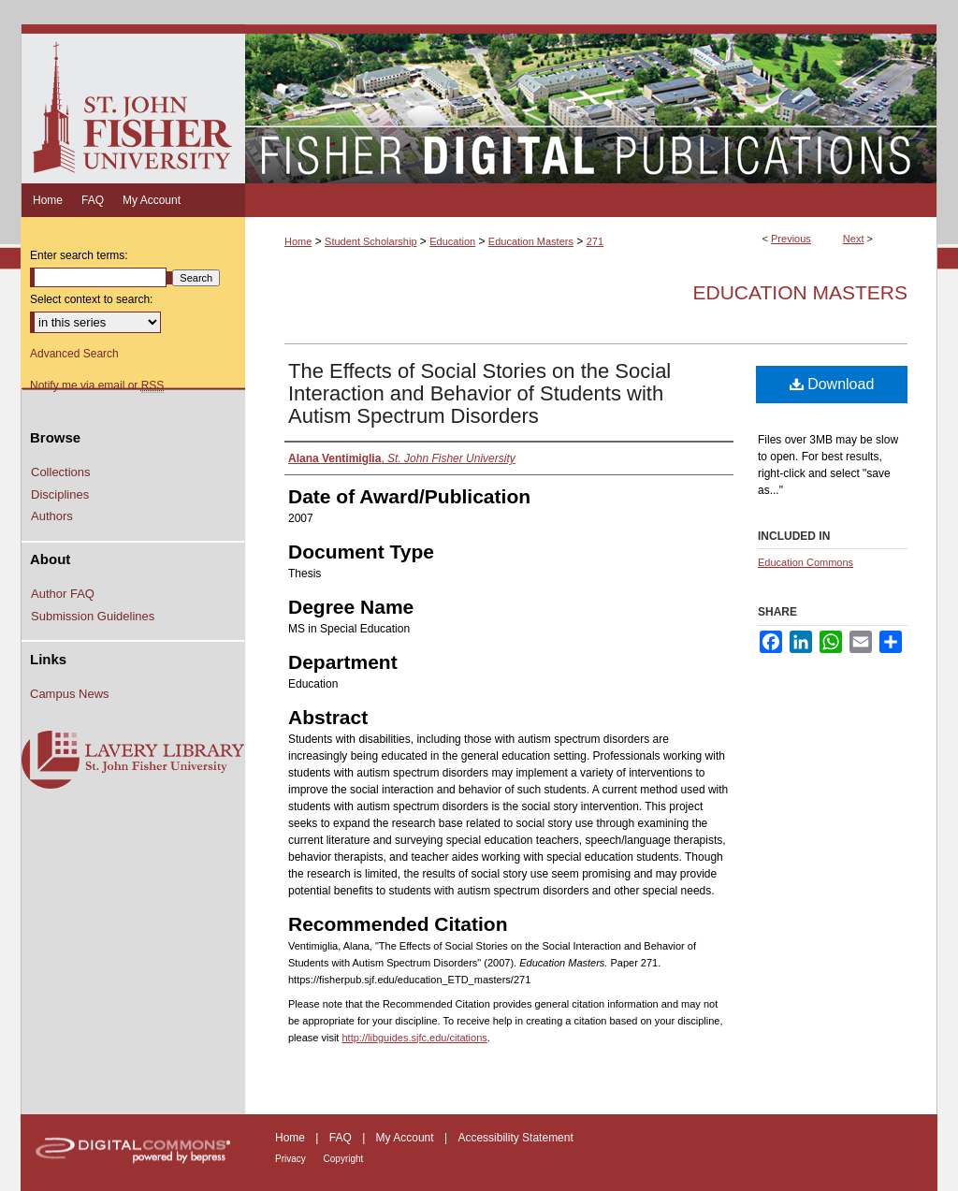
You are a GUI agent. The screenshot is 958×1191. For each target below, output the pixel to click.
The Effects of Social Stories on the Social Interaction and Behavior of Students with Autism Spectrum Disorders (479, 393)
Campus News (69, 694)
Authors (52, 516)
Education (452, 241)
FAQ (342, 1137)
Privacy (292, 1159)
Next (853, 238)
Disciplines (60, 494)
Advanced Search (74, 353)
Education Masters (530, 241)
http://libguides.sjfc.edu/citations (413, 1037)
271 (595, 241)
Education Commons (805, 562)
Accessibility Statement (515, 1137)
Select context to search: (91, 299)
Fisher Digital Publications (590, 103)
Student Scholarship (370, 241)
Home (298, 241)
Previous (791, 238)
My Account (406, 1137)
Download (832, 384)
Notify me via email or (97, 385)
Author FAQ (62, 594)
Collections (61, 472)
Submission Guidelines (92, 616)
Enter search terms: (79, 255)
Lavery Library (133, 760)
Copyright (344, 1159)
